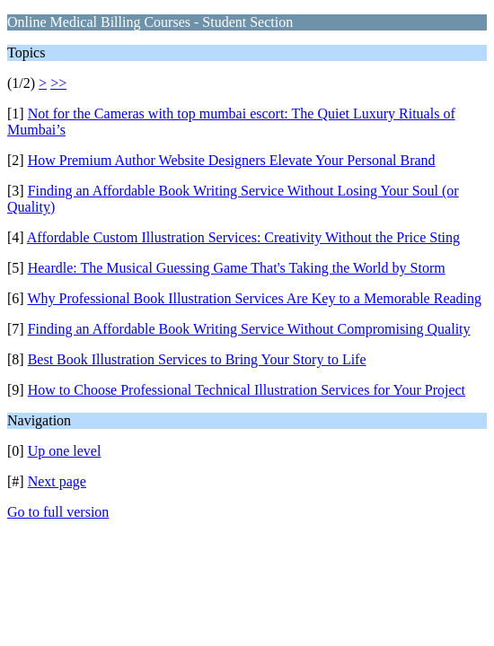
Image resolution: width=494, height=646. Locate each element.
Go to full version (58, 511)
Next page (57, 481)
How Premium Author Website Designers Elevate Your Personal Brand (232, 160)
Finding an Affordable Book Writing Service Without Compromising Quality (249, 328)
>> (58, 83)
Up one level (64, 450)
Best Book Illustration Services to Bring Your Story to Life (197, 359)
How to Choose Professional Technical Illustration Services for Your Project (246, 389)
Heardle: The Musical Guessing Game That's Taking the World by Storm (236, 267)
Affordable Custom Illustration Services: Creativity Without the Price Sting (243, 237)
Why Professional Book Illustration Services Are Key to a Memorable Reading (254, 298)
